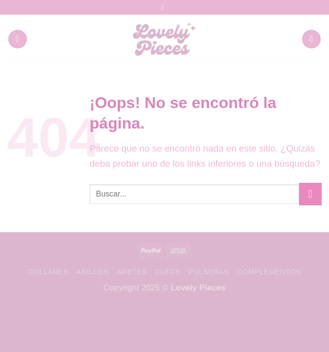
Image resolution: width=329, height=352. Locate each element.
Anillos (92, 272)
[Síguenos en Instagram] (164, 7)
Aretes (132, 272)
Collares (48, 272)
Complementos (269, 272)
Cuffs (168, 272)
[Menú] (17, 39)
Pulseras (208, 272)
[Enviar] (310, 194)
